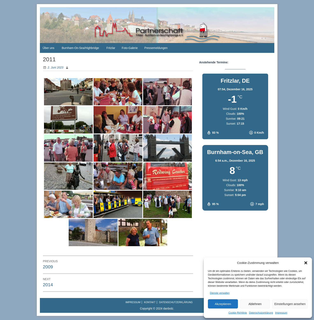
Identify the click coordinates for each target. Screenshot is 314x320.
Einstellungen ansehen (290, 304)
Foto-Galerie (130, 48)
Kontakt (149, 302)
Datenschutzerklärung (261, 312)
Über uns (48, 48)
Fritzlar (110, 48)
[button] (306, 263)
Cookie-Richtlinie (237, 312)
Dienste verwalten (219, 293)
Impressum (281, 312)
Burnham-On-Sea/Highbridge (80, 48)
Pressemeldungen (156, 48)
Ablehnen (254, 304)
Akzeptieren (223, 304)
